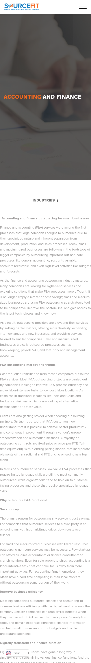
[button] (45, 200)
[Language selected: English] (17, 653)
